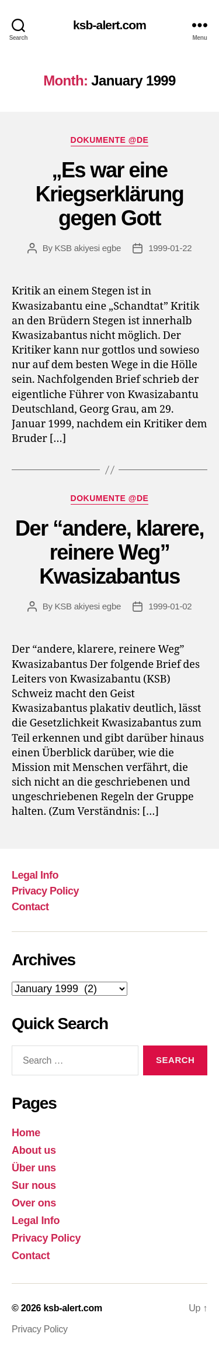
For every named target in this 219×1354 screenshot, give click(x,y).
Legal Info (35, 875)
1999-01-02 (170, 606)
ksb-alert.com (109, 25)
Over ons (34, 1203)
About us (34, 1150)
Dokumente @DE (110, 140)
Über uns (34, 1168)
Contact (30, 907)
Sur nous (34, 1185)
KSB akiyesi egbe (88, 248)
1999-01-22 (170, 248)
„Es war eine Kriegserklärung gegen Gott (110, 194)
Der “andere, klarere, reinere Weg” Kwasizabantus (109, 552)
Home (26, 1133)
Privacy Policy (45, 891)
